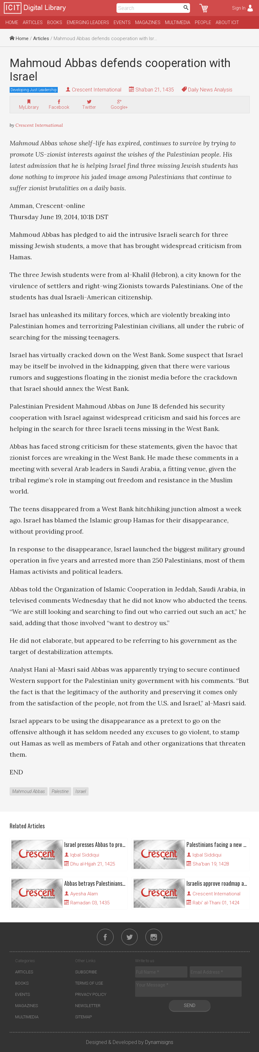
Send (189, 1006)
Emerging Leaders (88, 22)
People (203, 22)
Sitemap (83, 1017)
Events (122, 22)
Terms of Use (89, 983)
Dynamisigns (159, 1042)
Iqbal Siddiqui (84, 855)
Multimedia (177, 22)
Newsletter (87, 1006)
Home (11, 22)
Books (54, 22)
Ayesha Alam (84, 894)
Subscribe (86, 972)
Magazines (147, 22)
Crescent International (96, 90)
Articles (33, 22)
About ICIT (227, 22)
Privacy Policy (90, 994)
